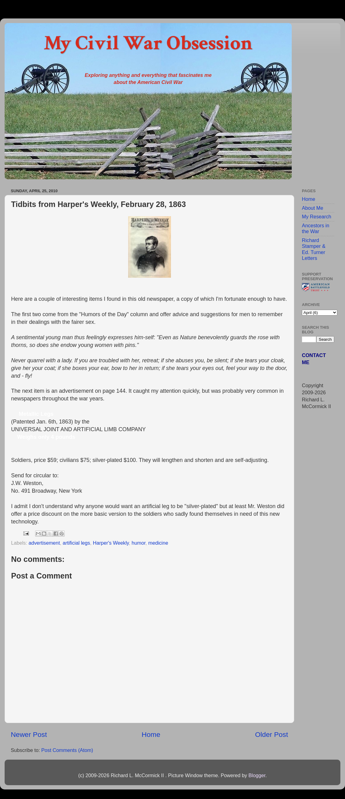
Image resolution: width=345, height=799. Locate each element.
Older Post (271, 734)
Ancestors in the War (315, 228)
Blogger (256, 775)
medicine (158, 543)
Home (151, 734)
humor (138, 543)
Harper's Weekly (111, 543)
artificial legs (76, 543)
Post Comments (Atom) (67, 750)
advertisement (44, 543)
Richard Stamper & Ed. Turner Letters (313, 249)
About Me (312, 208)
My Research (316, 216)
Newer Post (29, 734)
